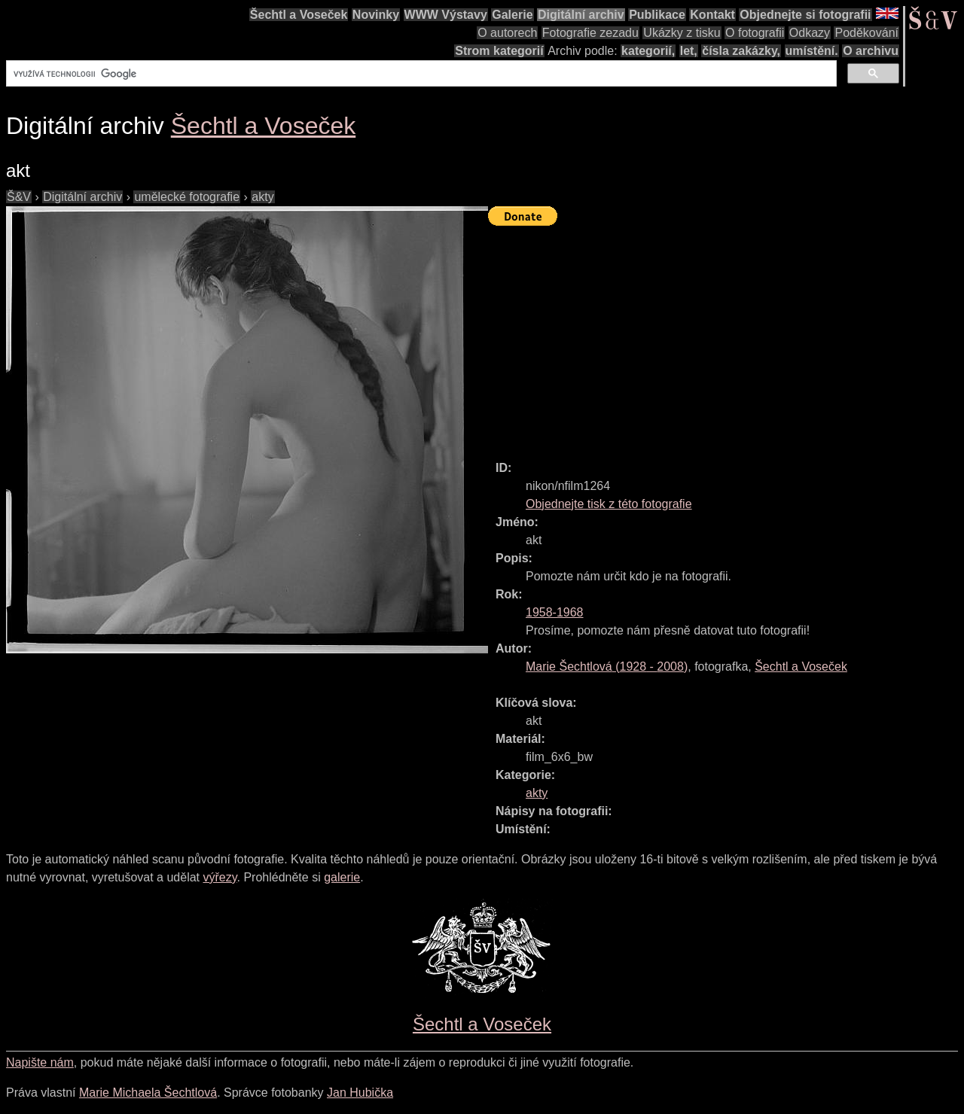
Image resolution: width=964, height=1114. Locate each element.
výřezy (219, 877)
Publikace (657, 14)
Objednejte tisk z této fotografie (609, 504)
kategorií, (648, 50)
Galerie (512, 14)
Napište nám (40, 1062)
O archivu (870, 50)
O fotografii (754, 32)
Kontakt (712, 14)
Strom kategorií (499, 50)
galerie (342, 877)
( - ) (607, 666)
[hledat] (420, 74)
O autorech (507, 32)
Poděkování (866, 32)
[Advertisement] (726, 336)
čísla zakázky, (741, 50)
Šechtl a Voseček (299, 14)
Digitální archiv (581, 14)
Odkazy (809, 32)
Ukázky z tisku (681, 32)
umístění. (812, 50)
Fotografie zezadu (590, 32)
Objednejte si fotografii (805, 14)
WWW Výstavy (445, 14)
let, (688, 50)
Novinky (375, 14)
